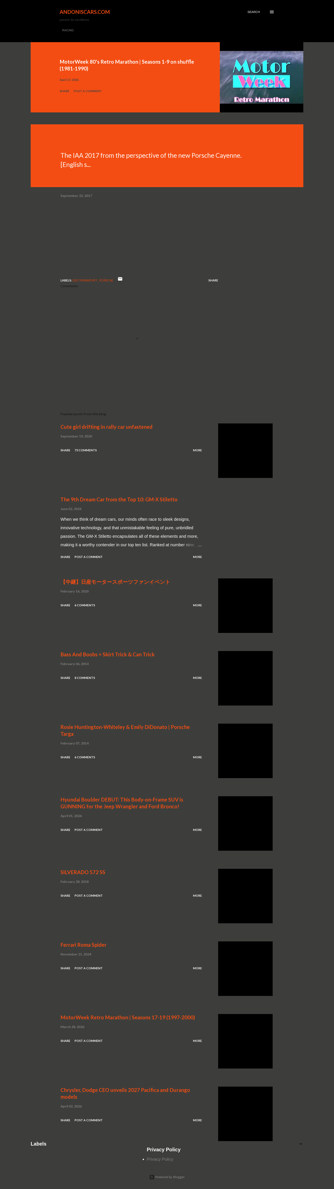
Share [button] (64, 91)
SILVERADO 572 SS (82, 872)
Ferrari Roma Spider (83, 945)
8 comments (85, 678)
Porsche (106, 280)
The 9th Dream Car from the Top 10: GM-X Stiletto (118, 499)
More (197, 450)
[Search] (254, 11)
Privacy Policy (160, 1159)
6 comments (85, 605)
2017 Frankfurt (85, 280)
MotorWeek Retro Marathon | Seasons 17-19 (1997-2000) (127, 1017)
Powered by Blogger (167, 1177)
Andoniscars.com (85, 12)
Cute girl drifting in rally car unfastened (106, 427)
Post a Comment (88, 91)
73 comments (86, 450)
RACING (68, 30)
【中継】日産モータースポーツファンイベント (115, 582)
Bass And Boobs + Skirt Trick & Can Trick (107, 654)
